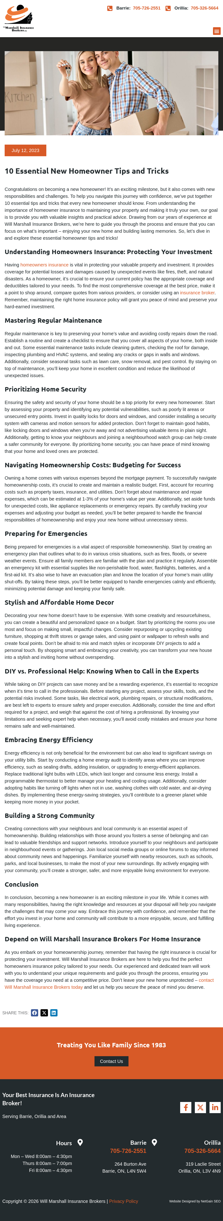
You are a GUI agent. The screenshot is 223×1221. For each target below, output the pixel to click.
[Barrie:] (110, 8)
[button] (217, 31)
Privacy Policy (123, 1201)
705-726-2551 (146, 8)
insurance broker (197, 292)
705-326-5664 (204, 8)
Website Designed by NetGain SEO (195, 1201)
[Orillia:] (168, 8)
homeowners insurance (44, 264)
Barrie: (123, 8)
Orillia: (181, 8)
